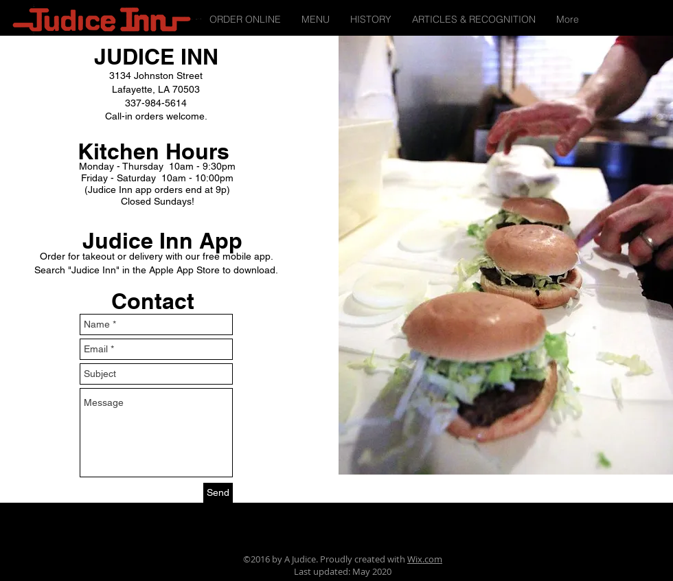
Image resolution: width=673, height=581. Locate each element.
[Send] (218, 493)
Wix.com (424, 559)
